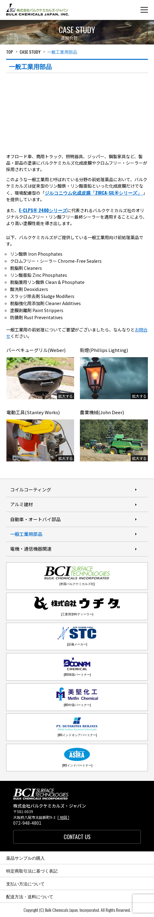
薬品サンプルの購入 (25, 857)
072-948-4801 (27, 823)
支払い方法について (25, 883)
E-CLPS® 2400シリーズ (43, 210)
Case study (30, 51)
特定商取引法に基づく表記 (32, 870)
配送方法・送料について (29, 896)
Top (9, 51)
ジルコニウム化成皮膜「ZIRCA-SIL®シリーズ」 (94, 192)
